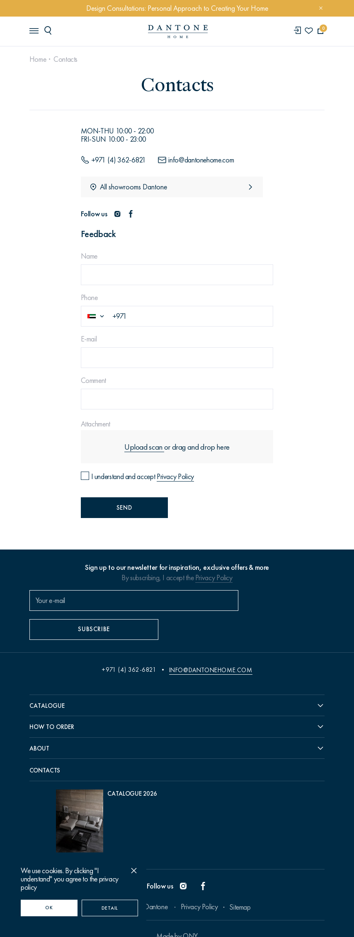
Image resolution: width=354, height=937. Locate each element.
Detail (110, 908)
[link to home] (177, 32)
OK (49, 907)
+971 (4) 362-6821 (129, 650)
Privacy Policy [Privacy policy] (175, 475)
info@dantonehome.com (210, 650)
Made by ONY (177, 920)
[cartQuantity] (319, 31)
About (40, 730)
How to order (52, 708)
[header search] (50, 30)
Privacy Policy (214, 578)
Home (38, 59)
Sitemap (239, 891)
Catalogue (47, 686)
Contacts (66, 59)
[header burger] (34, 31)
